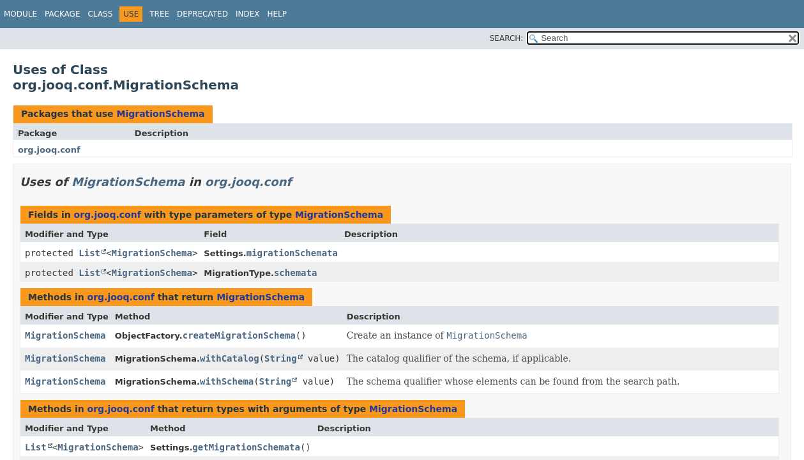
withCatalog (229, 358)
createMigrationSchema (239, 335)
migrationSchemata (292, 253)
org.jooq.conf (49, 150)
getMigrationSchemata (246, 447)
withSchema (227, 381)
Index (248, 14)
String (280, 358)
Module (20, 14)
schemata (295, 273)
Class (99, 14)
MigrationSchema (160, 114)
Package (62, 14)
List (89, 253)
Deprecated (202, 14)
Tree (159, 14)
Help (277, 14)
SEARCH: (507, 38)
